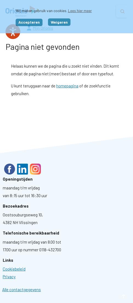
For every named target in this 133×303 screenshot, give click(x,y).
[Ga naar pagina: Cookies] (14, 268)
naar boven (115, 296)
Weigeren (59, 22)
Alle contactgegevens (21, 289)
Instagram (35, 169)
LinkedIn (22, 169)
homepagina (67, 85)
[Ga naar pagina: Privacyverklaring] (9, 276)
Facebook (9, 169)
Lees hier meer (80, 10)
